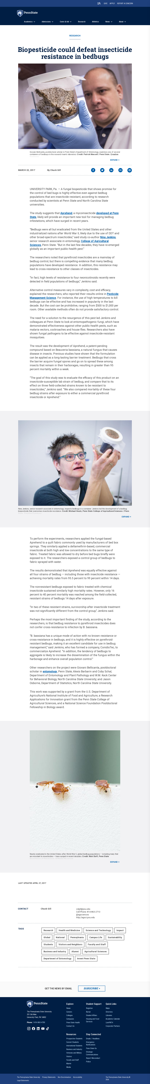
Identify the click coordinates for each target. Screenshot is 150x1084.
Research (81, 22)
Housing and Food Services (92, 1020)
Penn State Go (91, 1048)
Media (68, 1067)
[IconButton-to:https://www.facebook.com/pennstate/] (33, 1028)
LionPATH (109, 1022)
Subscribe (91, 988)
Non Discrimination (64, 1077)
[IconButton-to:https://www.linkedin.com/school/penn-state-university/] (38, 1028)
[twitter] (102, 170)
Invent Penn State (86, 958)
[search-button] (99, 3)
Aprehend (66, 213)
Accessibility (77, 1077)
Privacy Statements (49, 1077)
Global (47, 937)
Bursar (88, 1012)
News (107, 22)
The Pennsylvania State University (28, 1077)
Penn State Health (73, 1022)
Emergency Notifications (90, 1043)
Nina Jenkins (108, 237)
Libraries (109, 1015)
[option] (36, 1022)
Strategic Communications (92, 1053)
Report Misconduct (93, 1058)
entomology (50, 671)
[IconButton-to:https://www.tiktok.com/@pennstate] (47, 1028)
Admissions (46, 22)
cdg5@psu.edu (83, 909)
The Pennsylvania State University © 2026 (118, 1078)
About (121, 22)
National (60, 937)
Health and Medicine (69, 930)
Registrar (89, 1008)
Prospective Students (74, 1038)
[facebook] (93, 170)
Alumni (75, 951)
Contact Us (70, 1026)
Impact (120, 930)
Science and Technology (98, 930)
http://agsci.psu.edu (85, 917)
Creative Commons (33, 513)
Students (48, 944)
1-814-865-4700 (39, 1022)
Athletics (95, 22)
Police (88, 1062)
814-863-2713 (93, 912)
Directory (109, 1012)
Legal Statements (23, 1080)
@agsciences (82, 914)
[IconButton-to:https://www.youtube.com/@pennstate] (43, 1028)
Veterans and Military (74, 1053)
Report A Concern (125, 3)
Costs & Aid (64, 22)
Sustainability (115, 937)
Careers (69, 1012)
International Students (74, 1046)
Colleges (69, 1015)
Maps (108, 1008)
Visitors (69, 1056)
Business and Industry (55, 951)
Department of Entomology (57, 958)
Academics (28, 22)
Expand (114, 160)
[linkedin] (111, 170)
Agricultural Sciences (95, 951)
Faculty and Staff (97, 944)
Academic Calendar (113, 1019)
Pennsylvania (77, 937)
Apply (112, 3)
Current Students (72, 1042)
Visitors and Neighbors (70, 944)
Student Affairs (91, 1015)
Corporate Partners (113, 1026)
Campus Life (95, 937)
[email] (120, 170)
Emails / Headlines (92, 1038)
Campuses (70, 1019)
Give (105, 3)
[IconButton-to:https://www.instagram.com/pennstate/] (29, 1028)
